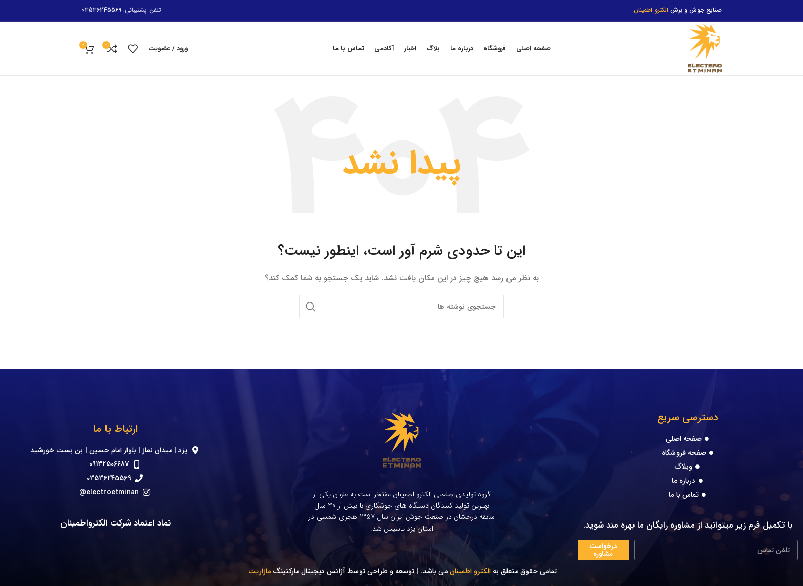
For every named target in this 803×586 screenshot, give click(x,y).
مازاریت (258, 571)
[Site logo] (705, 48)
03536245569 (101, 10)
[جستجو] (401, 306)
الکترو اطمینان (470, 571)
